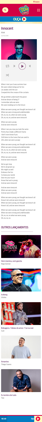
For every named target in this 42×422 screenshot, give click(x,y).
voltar (13, 66)
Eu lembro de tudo (8, 395)
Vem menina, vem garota (11, 261)
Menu (38, 10)
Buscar (5, 10)
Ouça (17, 19)
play (22, 66)
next (30, 66)
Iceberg (4, 294)
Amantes (5, 361)
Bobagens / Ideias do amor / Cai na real (17, 328)
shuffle (7, 75)
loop (7, 66)
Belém (37, 2)
